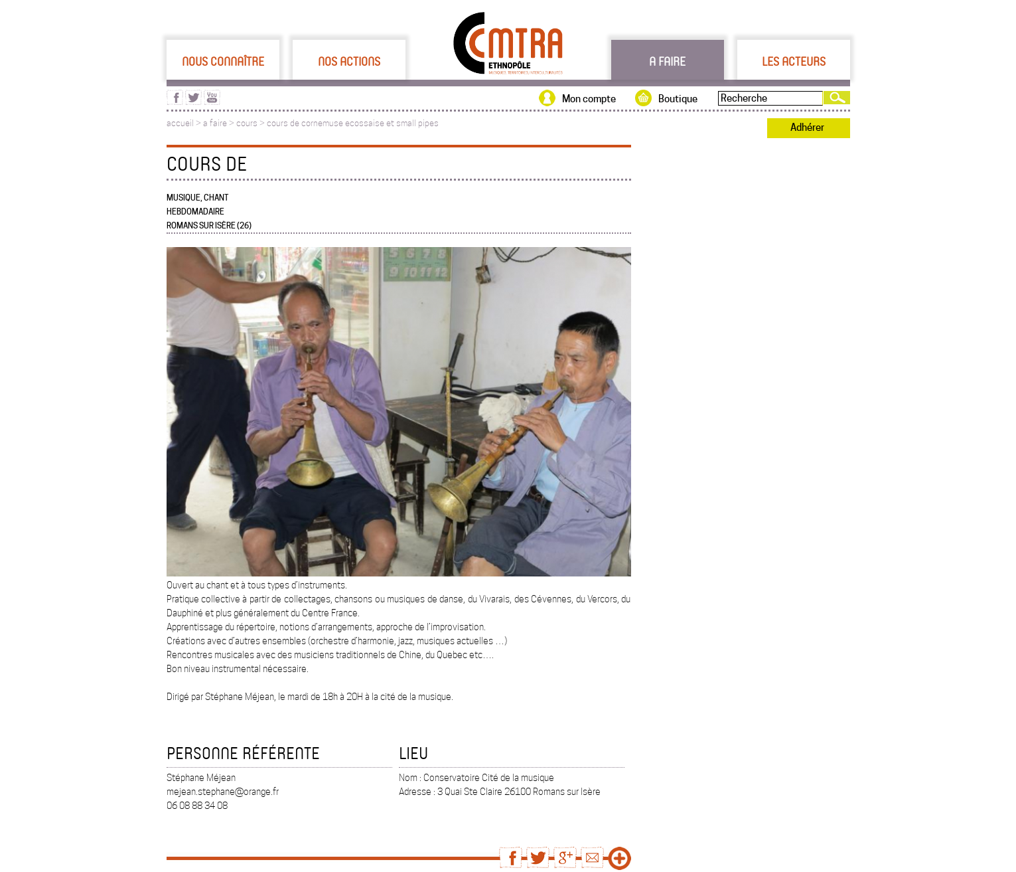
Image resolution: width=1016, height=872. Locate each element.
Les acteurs (794, 61)
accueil (180, 123)
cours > (251, 123)
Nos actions (349, 61)
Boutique (677, 99)
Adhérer (807, 127)
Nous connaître (223, 61)
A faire (667, 61)
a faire (215, 123)
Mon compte (589, 99)
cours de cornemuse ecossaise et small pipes (353, 123)
